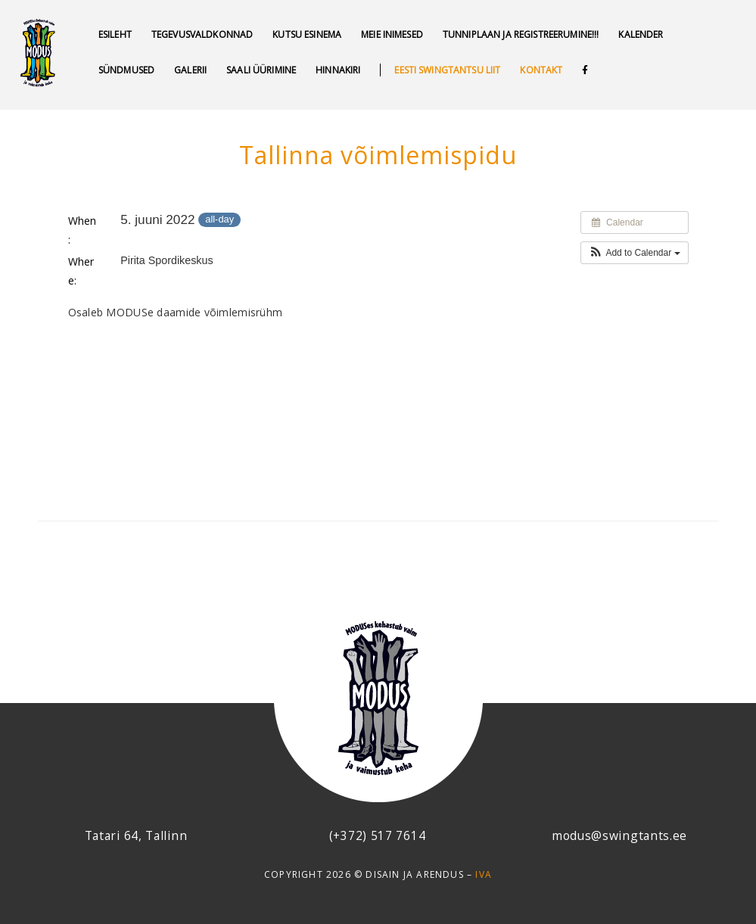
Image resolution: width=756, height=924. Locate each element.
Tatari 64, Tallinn (136, 835)
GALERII (190, 70)
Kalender (640, 34)
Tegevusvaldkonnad (202, 34)
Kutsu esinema (306, 34)
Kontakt (541, 70)
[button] (634, 252)
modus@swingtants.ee (619, 835)
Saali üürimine (261, 70)
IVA (483, 874)
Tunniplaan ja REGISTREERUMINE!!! (521, 34)
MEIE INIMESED (392, 34)
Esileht (115, 34)
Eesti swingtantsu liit (447, 70)
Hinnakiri (338, 70)
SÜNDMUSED (126, 70)
